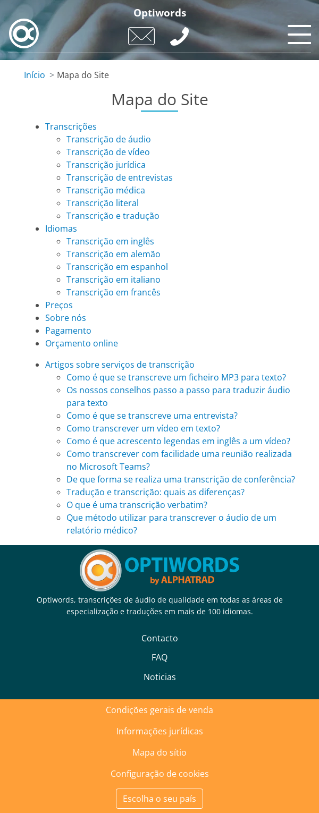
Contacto (159, 638)
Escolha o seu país (159, 798)
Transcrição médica (105, 190)
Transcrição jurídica (106, 165)
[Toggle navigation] (297, 32)
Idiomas (61, 228)
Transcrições (71, 126)
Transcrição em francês (113, 292)
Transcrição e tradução (113, 216)
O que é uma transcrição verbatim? (136, 505)
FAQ (159, 657)
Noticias (160, 677)
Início (34, 75)
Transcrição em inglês (110, 241)
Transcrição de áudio (108, 139)
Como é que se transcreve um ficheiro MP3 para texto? (176, 377)
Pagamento (68, 330)
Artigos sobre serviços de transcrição (120, 364)
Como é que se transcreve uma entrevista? (152, 415)
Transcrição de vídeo (108, 152)
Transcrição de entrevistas (119, 177)
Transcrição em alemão (113, 254)
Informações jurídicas (159, 731)
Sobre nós (65, 318)
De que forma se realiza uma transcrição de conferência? (180, 479)
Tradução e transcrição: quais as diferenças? (155, 492)
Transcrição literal (102, 203)
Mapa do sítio (159, 752)
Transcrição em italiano (113, 279)
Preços (59, 305)
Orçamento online (81, 343)
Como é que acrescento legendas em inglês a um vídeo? (178, 441)
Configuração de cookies (160, 774)
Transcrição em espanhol (117, 267)
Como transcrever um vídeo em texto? (143, 428)
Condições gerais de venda (159, 710)
